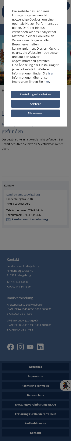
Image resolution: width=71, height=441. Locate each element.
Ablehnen (35, 103)
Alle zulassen (35, 113)
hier (50, 73)
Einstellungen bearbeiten (35, 94)
